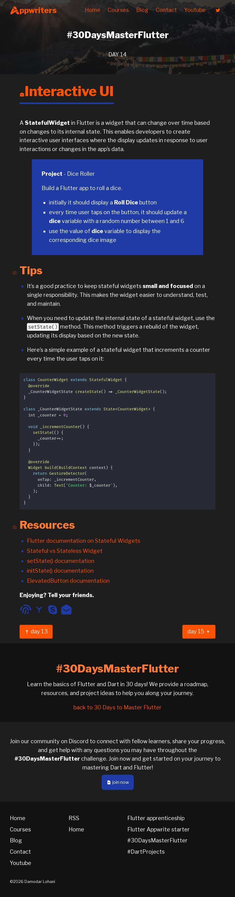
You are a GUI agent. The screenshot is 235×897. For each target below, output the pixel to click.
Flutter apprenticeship (156, 818)
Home (92, 10)
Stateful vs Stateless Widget (65, 551)
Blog (142, 10)
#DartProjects (146, 851)
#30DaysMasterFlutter (157, 840)
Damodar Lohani (39, 881)
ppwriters (33, 10)
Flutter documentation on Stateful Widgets (83, 541)
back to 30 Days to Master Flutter (117, 707)
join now (117, 782)
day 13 (36, 631)
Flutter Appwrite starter (158, 829)
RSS (74, 818)
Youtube (195, 10)
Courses (118, 10)
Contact (166, 10)
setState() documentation (60, 561)
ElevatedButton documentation (68, 581)
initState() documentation (60, 570)
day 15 (199, 631)
